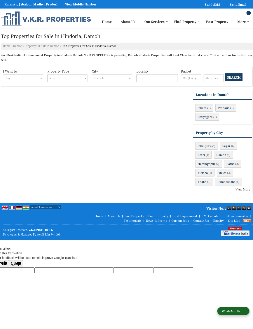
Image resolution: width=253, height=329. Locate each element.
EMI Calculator (212, 216)
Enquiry (218, 220)
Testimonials (132, 220)
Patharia (223, 108)
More (243, 21)
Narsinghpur (206, 164)
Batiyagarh (205, 117)
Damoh (17, 46)
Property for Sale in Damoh (42, 46)
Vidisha (203, 173)
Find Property (187, 21)
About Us (128, 21)
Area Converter (237, 216)
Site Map (234, 220)
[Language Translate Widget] (45, 207)
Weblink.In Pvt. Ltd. (48, 234)
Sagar (226, 146)
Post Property (217, 21)
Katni (201, 155)
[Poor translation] (16, 263)
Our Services (156, 21)
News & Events (156, 220)
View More (243, 189)
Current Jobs (180, 220)
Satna (230, 164)
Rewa (222, 173)
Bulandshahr (226, 182)
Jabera (202, 108)
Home (107, 21)
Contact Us (201, 220)
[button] (80, 4)
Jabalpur (203, 146)
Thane (202, 182)
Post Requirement (185, 216)
